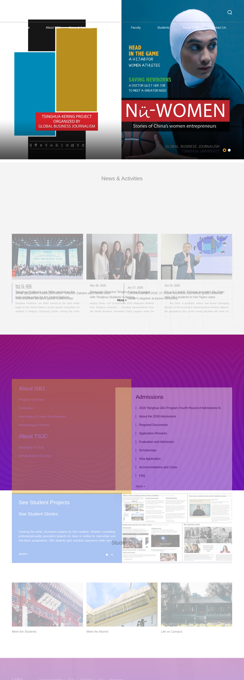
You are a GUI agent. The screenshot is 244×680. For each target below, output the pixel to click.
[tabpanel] (122, 90)
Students (163, 31)
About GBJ (53, 31)
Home (26, 31)
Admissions (108, 31)
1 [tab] (224, 161)
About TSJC (191, 31)
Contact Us (218, 31)
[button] (229, 16)
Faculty (136, 31)
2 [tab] (229, 161)
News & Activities (80, 31)
